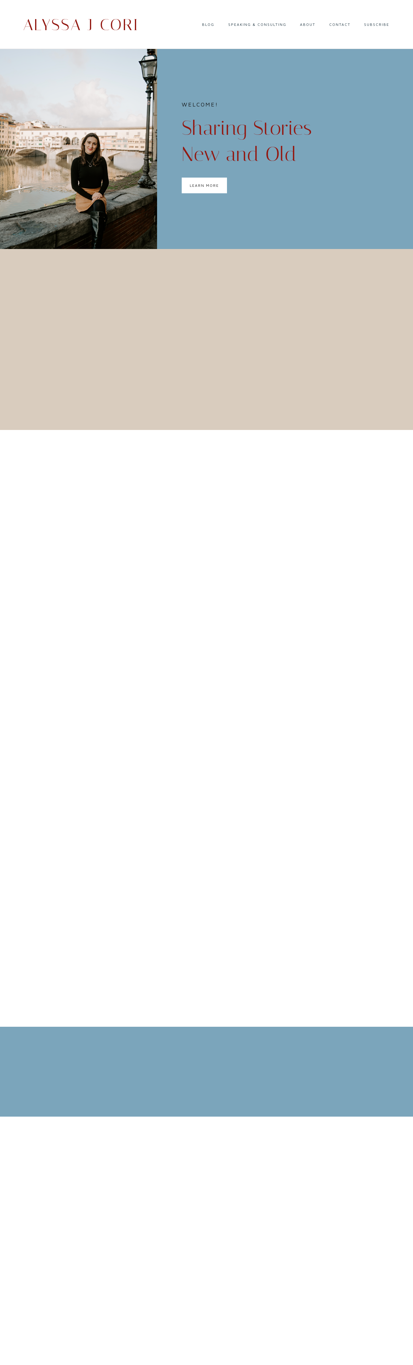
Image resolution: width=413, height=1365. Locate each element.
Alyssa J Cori (81, 24)
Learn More (204, 185)
